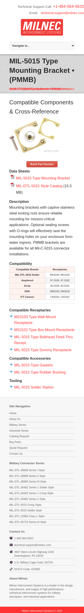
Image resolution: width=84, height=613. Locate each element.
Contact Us (16, 453)
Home (13, 413)
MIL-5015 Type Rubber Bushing (40, 372)
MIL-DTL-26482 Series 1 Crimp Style (31, 493)
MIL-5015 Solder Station (34, 387)
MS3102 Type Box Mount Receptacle (44, 330)
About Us (14, 419)
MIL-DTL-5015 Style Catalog (39, 186)
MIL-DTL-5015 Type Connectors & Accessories (40, 88)
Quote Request (18, 447)
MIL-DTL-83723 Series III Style (27, 522)
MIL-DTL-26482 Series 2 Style (27, 499)
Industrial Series (19, 430)
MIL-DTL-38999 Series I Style (27, 470)
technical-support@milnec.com (62, 13)
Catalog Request (19, 436)
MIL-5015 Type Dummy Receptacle (42, 350)
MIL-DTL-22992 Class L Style (27, 516)
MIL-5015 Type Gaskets (33, 365)
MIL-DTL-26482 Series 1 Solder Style (31, 487)
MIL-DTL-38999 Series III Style (27, 481)
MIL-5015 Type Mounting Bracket (43, 178)
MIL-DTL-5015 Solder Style (25, 510)
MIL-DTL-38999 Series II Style (27, 476)
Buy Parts (15, 442)
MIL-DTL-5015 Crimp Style (25, 504)
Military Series (17, 424)
